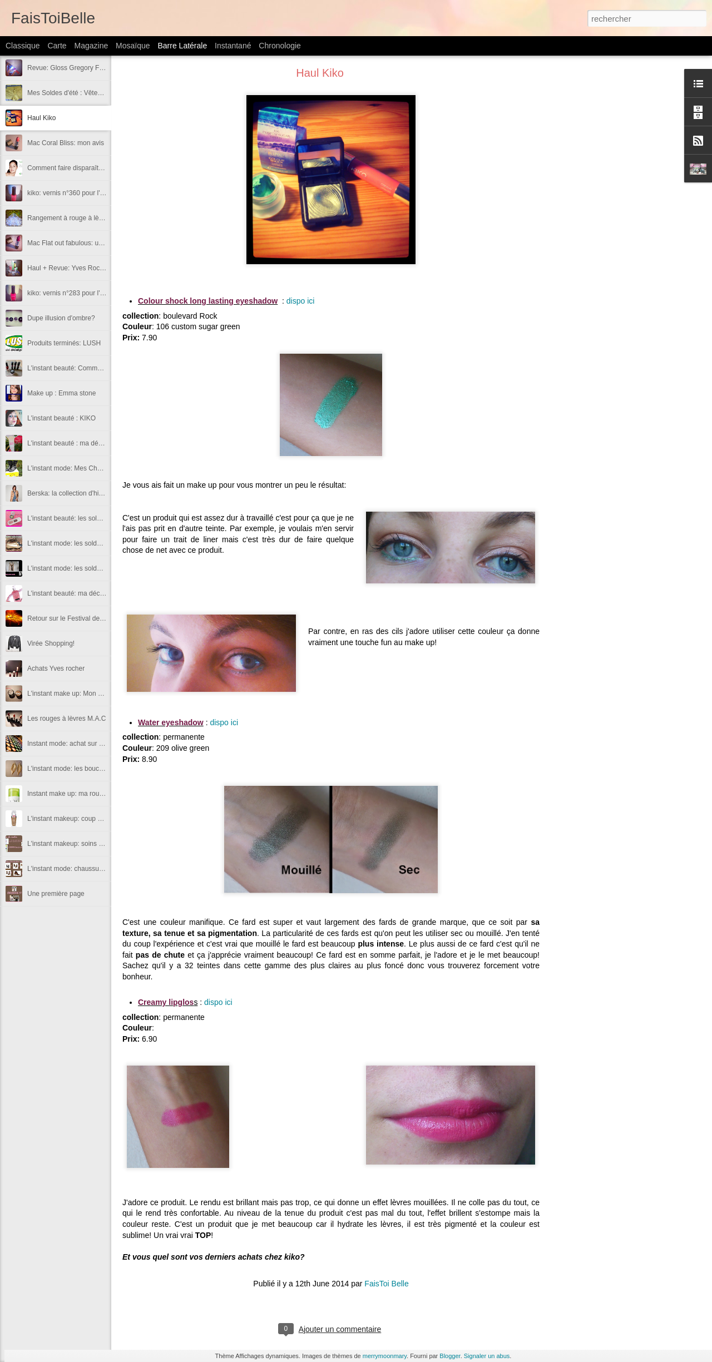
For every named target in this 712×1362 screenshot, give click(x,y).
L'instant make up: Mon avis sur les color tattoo (96, 693)
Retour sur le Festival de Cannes (76, 618)
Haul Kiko (41, 118)
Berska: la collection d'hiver (67, 493)
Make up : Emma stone (61, 393)
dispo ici (300, 300)
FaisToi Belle (386, 1283)
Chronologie (280, 45)
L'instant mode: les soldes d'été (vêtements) (92, 568)
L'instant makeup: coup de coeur (75, 819)
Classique (22, 45)
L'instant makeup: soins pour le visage (83, 844)
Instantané (233, 45)
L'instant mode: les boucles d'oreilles (81, 768)
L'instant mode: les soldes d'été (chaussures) (93, 543)
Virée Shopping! (51, 643)
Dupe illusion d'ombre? (61, 318)
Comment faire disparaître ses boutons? (86, 168)
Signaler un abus (487, 1356)
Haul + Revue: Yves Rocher (68, 268)
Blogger (449, 1356)
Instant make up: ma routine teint (76, 794)
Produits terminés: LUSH (64, 343)
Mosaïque (133, 45)
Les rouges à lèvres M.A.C (66, 718)
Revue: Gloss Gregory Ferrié (69, 68)
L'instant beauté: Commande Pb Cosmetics (91, 368)
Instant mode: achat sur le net (71, 743)
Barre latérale (182, 45)
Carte (56, 45)
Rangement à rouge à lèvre (67, 218)
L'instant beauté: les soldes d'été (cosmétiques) (97, 518)
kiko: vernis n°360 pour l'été (68, 193)
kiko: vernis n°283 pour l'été (68, 293)
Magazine (91, 45)
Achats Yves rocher (56, 668)
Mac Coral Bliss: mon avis (65, 143)
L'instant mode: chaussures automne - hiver (91, 869)
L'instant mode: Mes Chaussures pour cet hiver (96, 468)
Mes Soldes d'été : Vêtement (69, 93)
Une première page (56, 894)
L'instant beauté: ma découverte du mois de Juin (99, 593)
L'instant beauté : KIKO (61, 418)
